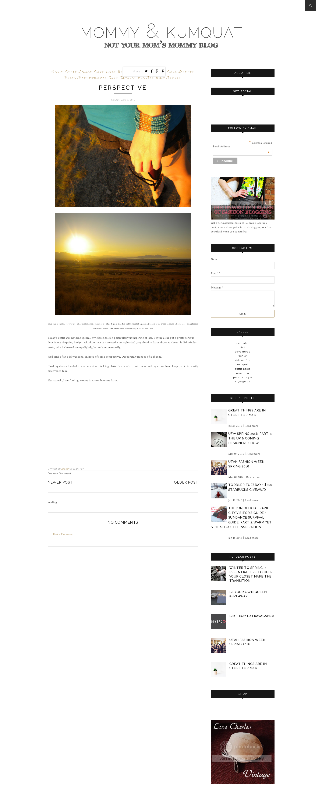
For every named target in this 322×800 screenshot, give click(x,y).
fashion (243, 355)
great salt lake (97, 71)
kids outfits (242, 360)
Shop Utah (242, 343)
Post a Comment (63, 534)
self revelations (127, 77)
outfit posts (243, 368)
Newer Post (60, 482)
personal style (242, 377)
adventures (242, 351)
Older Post (186, 482)
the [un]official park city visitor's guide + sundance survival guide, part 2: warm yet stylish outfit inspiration (241, 517)
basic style (64, 71)
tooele (174, 77)
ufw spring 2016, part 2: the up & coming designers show (250, 438)
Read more (251, 426)
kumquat (243, 364)
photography (93, 77)
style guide (242, 381)
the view (157, 77)
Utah (243, 347)
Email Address (241, 146)
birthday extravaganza (251, 616)
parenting (242, 373)
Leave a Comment (59, 473)
